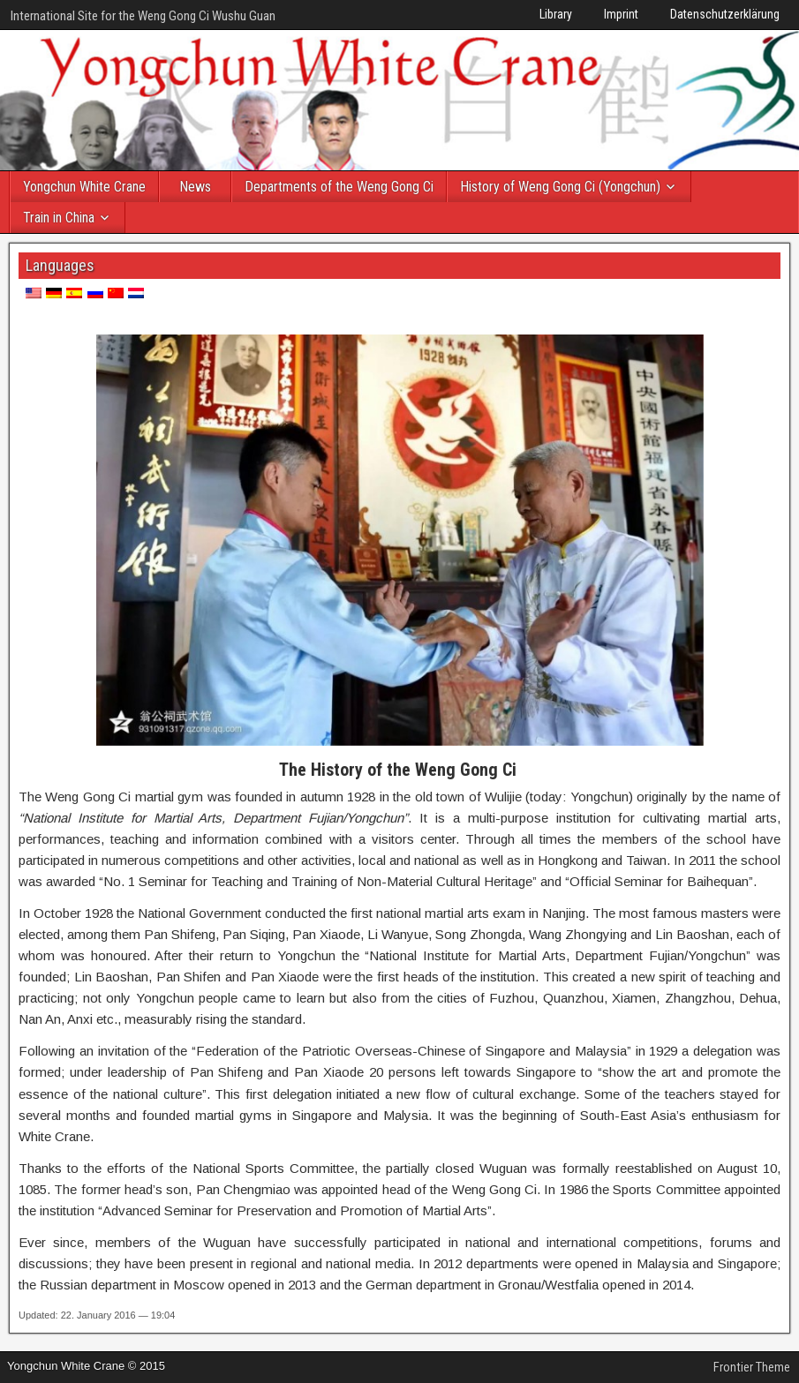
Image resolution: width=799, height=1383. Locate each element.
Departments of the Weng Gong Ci (339, 186)
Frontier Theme (751, 1367)
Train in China (58, 217)
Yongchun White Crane (84, 186)
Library (555, 14)
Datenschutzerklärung (725, 14)
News (195, 186)
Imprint (621, 14)
